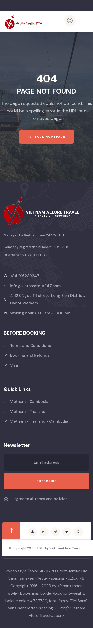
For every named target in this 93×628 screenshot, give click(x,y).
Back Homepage (46, 136)
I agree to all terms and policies (39, 498)
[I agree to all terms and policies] (6, 499)
